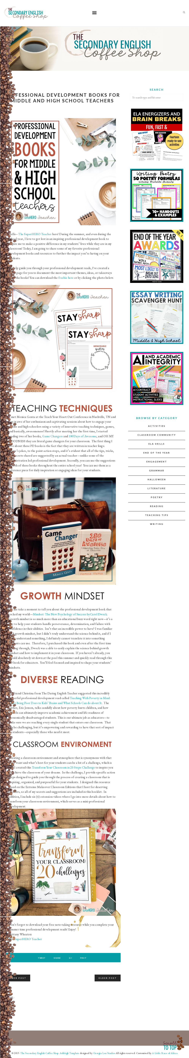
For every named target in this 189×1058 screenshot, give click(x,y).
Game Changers (52, 436)
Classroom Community (157, 435)
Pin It (83, 958)
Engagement (156, 461)
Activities (156, 426)
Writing (157, 524)
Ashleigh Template (69, 1053)
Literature (157, 488)
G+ (70, 958)
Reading (157, 506)
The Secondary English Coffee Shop (39, 1053)
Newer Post (17, 978)
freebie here (66, 278)
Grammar (156, 470)
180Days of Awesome (82, 436)
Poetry (157, 497)
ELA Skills (157, 444)
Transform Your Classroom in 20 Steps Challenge (63, 767)
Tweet (42, 958)
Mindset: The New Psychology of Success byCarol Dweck (70, 614)
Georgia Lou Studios (104, 1053)
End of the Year (156, 452)
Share (57, 958)
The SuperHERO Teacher (35, 234)
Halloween (157, 479)
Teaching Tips (156, 515)
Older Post (107, 978)
